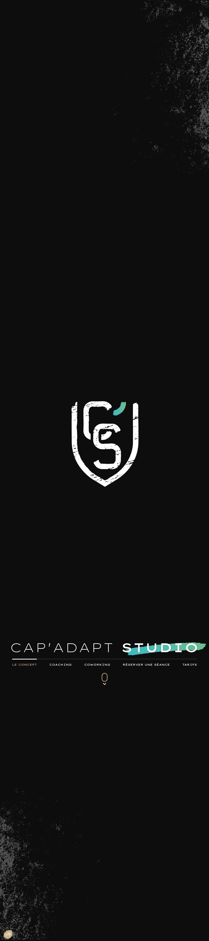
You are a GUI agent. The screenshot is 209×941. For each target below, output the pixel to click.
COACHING (60, 664)
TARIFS (189, 664)
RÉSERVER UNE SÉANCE (146, 664)
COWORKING (97, 664)
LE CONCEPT (24, 664)
